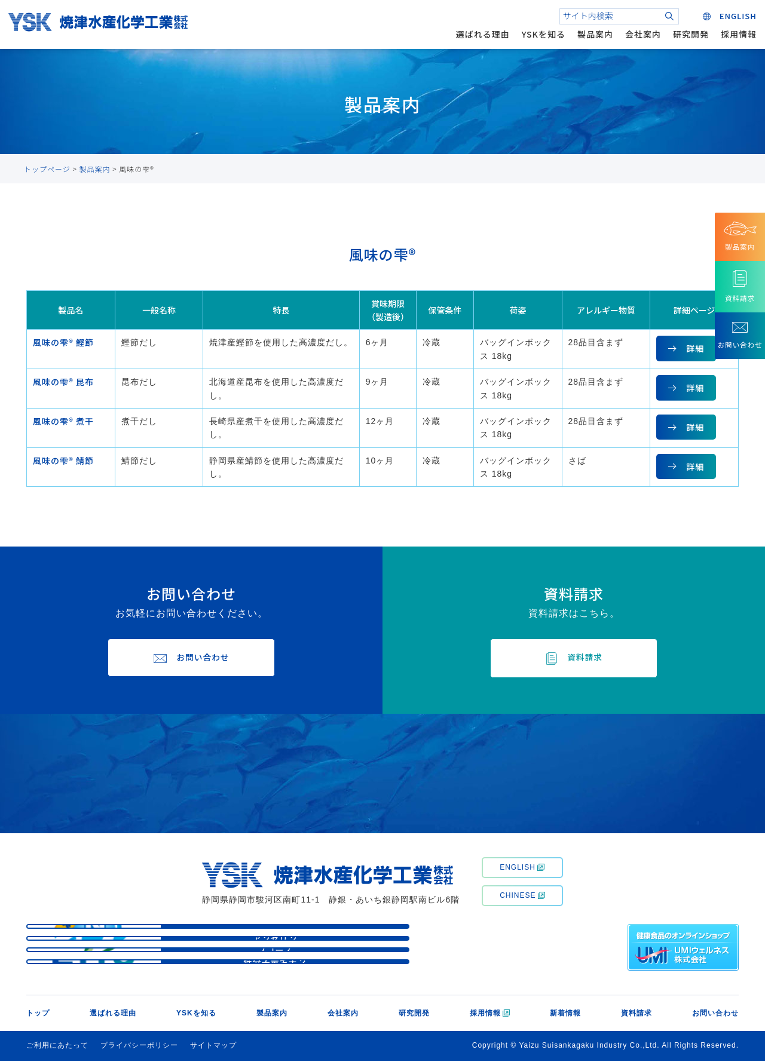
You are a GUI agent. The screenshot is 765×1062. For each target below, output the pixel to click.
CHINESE (522, 896)
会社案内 (639, 38)
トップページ (47, 169)
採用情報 (735, 38)
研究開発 (687, 38)
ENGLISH (522, 868)
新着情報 (565, 1015)
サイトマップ (213, 1047)
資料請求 (636, 1015)
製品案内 (592, 38)
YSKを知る (540, 38)
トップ (38, 1015)
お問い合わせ (715, 1015)
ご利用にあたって (57, 1047)
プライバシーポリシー (139, 1047)
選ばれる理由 (479, 38)
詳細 (695, 348)
